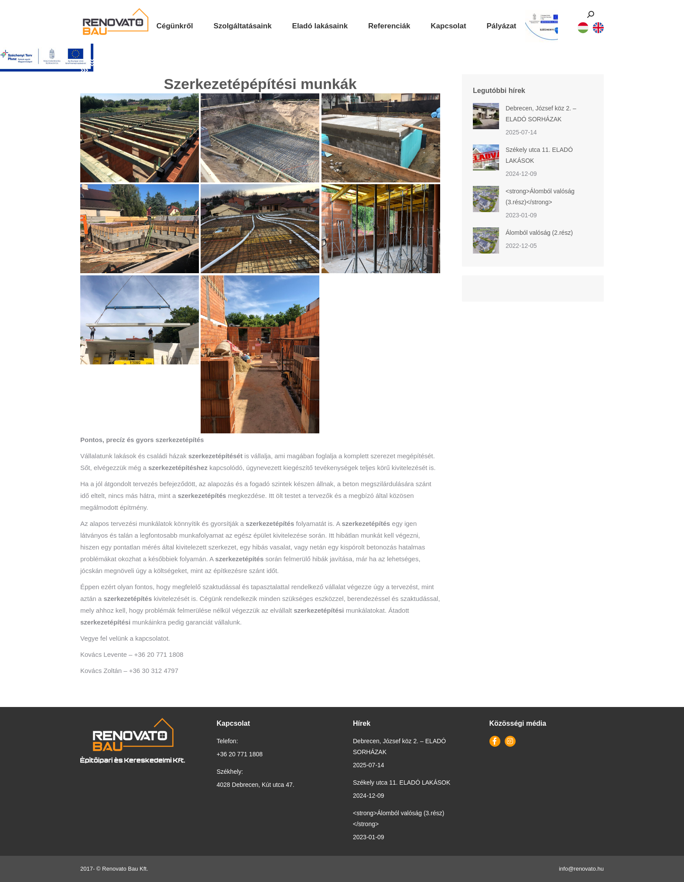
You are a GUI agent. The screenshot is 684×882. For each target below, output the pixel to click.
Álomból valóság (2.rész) (539, 232)
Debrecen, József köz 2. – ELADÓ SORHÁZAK (541, 114)
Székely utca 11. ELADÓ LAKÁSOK (539, 155)
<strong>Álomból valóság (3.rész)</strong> (540, 197)
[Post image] (486, 116)
